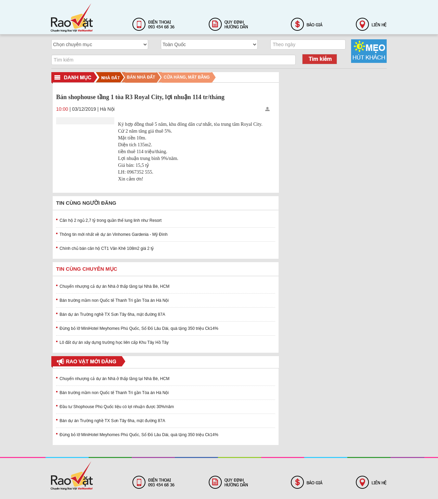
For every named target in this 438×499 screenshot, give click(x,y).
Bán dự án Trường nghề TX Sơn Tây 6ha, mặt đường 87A (112, 314)
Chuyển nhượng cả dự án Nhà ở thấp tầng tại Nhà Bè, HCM (114, 286)
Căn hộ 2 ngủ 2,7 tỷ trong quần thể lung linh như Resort (111, 220)
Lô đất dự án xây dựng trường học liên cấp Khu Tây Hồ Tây (114, 342)
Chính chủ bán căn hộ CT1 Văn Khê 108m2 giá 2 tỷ (107, 248)
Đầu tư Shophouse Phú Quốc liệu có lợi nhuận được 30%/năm (117, 406)
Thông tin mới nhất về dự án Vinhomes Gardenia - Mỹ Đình (114, 234)
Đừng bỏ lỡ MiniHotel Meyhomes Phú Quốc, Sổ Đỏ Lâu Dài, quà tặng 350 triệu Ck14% (139, 328)
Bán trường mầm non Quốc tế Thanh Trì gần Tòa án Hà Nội (114, 300)
